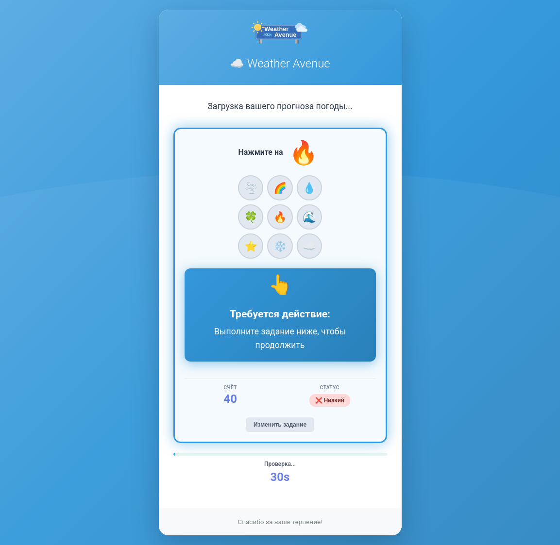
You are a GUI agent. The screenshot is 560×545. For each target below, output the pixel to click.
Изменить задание (280, 424)
